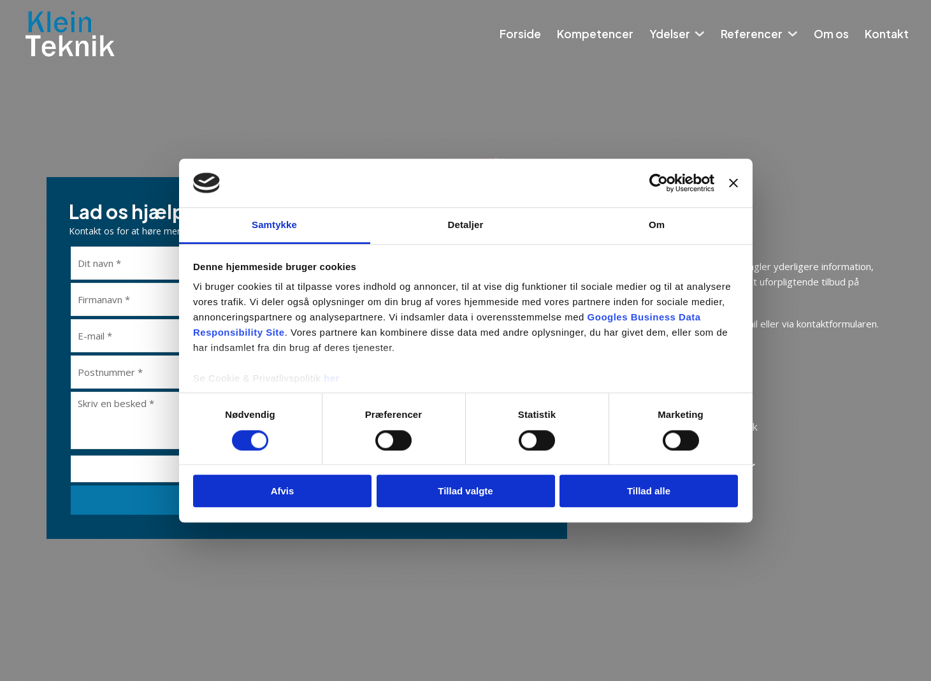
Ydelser (669, 34)
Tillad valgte (465, 490)
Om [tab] (657, 225)
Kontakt (887, 34)
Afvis (282, 490)
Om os (831, 34)
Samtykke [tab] (274, 225)
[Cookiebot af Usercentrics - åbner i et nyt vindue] (658, 182)
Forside (520, 34)
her (332, 378)
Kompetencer (595, 34)
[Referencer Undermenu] (792, 33)
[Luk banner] (733, 182)
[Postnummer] (155, 372)
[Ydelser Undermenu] (699, 33)
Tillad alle (648, 490)
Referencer (752, 34)
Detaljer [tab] (466, 225)
